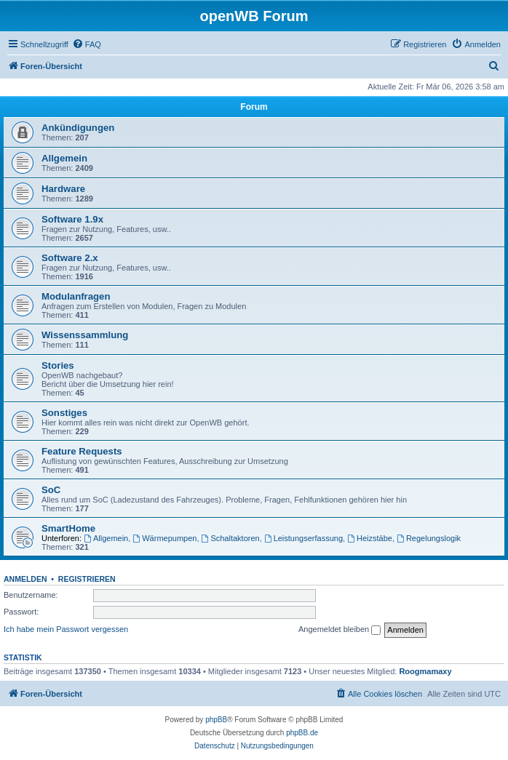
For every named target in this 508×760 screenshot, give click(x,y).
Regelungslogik (429, 538)
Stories (57, 365)
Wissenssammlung (84, 334)
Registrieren (87, 579)
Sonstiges (64, 412)
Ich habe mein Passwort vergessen (66, 629)
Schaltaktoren (231, 538)
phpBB (216, 720)
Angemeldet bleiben (339, 630)
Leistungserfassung (303, 538)
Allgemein (64, 158)
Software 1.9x (72, 219)
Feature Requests (81, 451)
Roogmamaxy (425, 671)
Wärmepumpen (164, 538)
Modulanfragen (76, 296)
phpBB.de (302, 733)
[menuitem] (86, 44)
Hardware (63, 188)
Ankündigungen (77, 127)
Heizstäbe (369, 538)
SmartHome (68, 528)
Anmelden (25, 579)
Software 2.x (69, 257)
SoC (50, 489)
